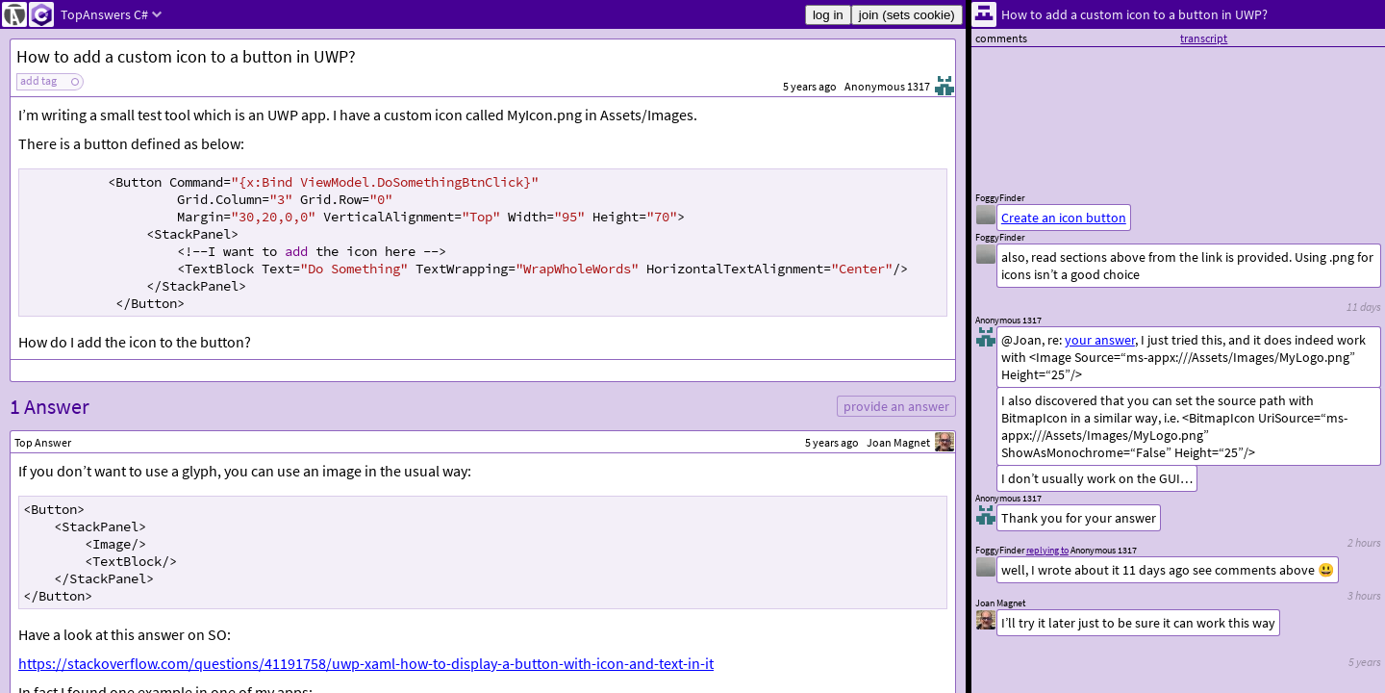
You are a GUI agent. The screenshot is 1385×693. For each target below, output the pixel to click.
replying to (1047, 550)
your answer (1100, 339)
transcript (1203, 38)
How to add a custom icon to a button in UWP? (186, 56)
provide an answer (896, 406)
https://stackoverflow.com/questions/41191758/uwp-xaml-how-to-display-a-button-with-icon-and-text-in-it (366, 663)
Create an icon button (1063, 217)
